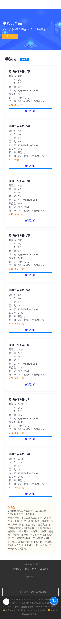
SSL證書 (44, 568)
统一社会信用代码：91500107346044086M (35, 607)
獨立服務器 (30, 568)
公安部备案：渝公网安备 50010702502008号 (24, 610)
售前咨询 (10, 36)
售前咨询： (30, 592)
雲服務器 (17, 568)
